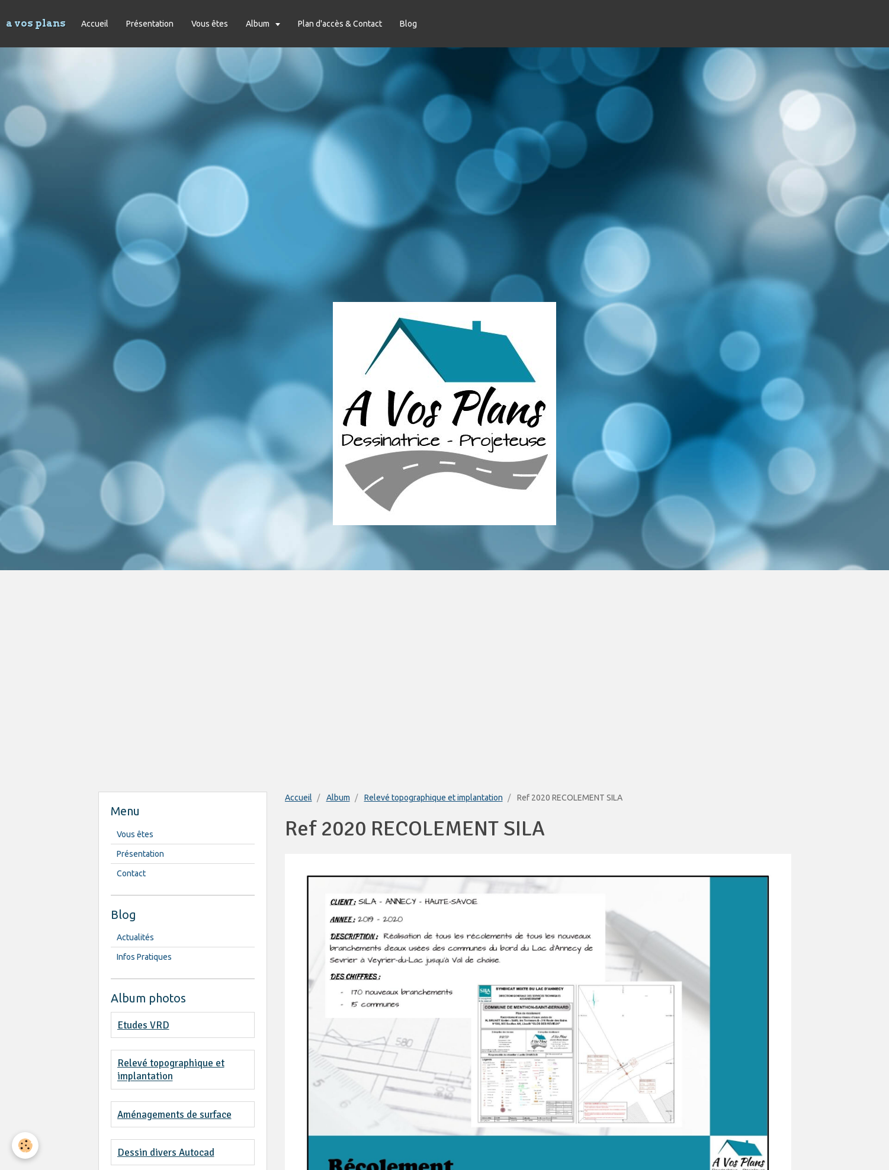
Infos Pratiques (144, 957)
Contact (131, 873)
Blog (408, 23)
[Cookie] (25, 1145)
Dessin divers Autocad (165, 1152)
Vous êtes (209, 23)
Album (258, 23)
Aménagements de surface (174, 1114)
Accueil (94, 23)
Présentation (150, 23)
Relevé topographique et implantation (433, 797)
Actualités (135, 937)
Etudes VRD (143, 1025)
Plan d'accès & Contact (340, 23)
